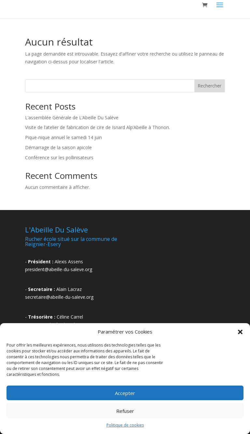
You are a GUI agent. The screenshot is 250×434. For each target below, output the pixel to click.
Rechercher (209, 86)
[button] (240, 332)
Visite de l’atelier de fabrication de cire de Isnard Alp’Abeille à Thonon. (97, 127)
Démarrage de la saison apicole (58, 147)
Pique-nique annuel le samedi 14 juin (63, 137)
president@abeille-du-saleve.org (58, 269)
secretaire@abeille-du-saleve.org (59, 297)
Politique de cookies (125, 425)
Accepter (125, 393)
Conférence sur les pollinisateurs (59, 157)
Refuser (125, 411)
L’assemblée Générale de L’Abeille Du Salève (71, 117)
